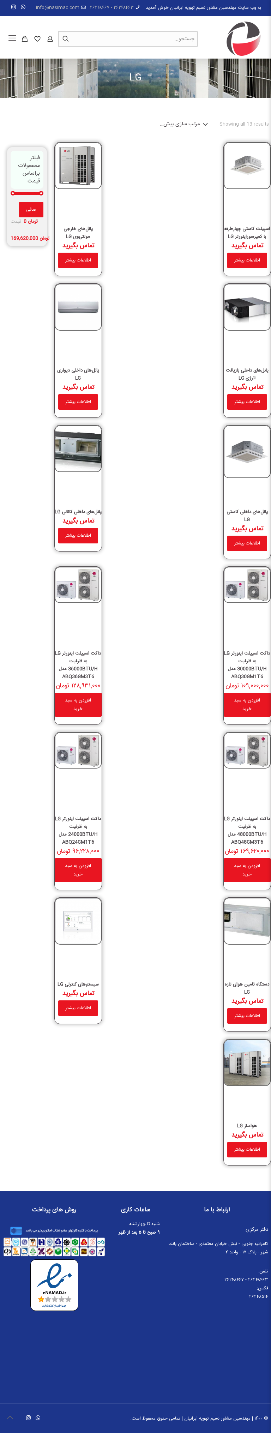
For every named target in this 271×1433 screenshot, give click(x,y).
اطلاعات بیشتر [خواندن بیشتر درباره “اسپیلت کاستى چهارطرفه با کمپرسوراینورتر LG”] (247, 260)
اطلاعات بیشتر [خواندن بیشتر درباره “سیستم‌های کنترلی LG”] (78, 1008)
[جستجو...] (128, 39)
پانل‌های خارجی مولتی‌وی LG (78, 233)
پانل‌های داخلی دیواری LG (78, 374)
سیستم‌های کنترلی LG (78, 984)
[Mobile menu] (12, 39)
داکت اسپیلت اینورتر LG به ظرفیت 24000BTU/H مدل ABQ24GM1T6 (78, 830)
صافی (31, 209)
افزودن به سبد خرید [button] (247, 705)
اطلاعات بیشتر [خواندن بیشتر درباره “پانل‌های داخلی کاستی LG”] (247, 543)
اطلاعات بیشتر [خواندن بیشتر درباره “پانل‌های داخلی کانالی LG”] (78, 536)
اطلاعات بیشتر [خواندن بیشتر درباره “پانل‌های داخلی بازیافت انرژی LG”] (247, 402)
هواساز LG (247, 1126)
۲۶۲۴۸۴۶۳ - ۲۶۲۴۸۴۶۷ (112, 8)
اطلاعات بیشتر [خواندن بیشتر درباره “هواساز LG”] (247, 1150)
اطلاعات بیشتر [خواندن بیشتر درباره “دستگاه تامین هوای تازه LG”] (247, 1016)
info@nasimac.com (57, 8)
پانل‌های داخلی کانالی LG (78, 512)
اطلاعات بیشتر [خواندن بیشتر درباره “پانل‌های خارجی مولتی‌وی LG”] (78, 260)
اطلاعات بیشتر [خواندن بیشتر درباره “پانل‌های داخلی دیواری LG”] (78, 402)
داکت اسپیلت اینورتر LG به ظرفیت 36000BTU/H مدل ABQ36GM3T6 (78, 665)
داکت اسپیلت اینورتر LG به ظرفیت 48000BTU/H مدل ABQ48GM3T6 (247, 830)
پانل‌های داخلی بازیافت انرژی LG (247, 374)
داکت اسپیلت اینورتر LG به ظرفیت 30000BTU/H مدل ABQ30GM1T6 (247, 665)
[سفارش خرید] (185, 124)
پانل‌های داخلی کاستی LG (247, 516)
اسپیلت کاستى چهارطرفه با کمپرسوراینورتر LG (247, 233)
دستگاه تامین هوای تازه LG (247, 988)
